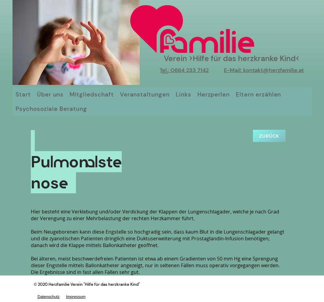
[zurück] (269, 136)
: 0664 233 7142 (188, 70)
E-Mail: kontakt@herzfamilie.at (264, 70)
